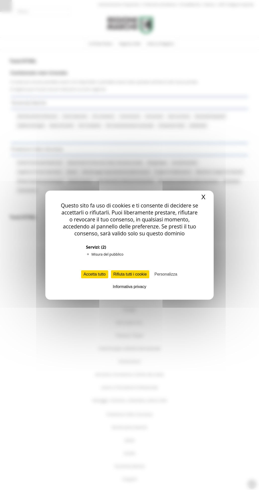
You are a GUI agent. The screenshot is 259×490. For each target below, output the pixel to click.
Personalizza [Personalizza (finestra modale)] (166, 274)
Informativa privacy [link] (129, 287)
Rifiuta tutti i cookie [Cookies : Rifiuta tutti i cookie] (130, 274)
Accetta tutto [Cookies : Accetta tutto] (95, 274)
